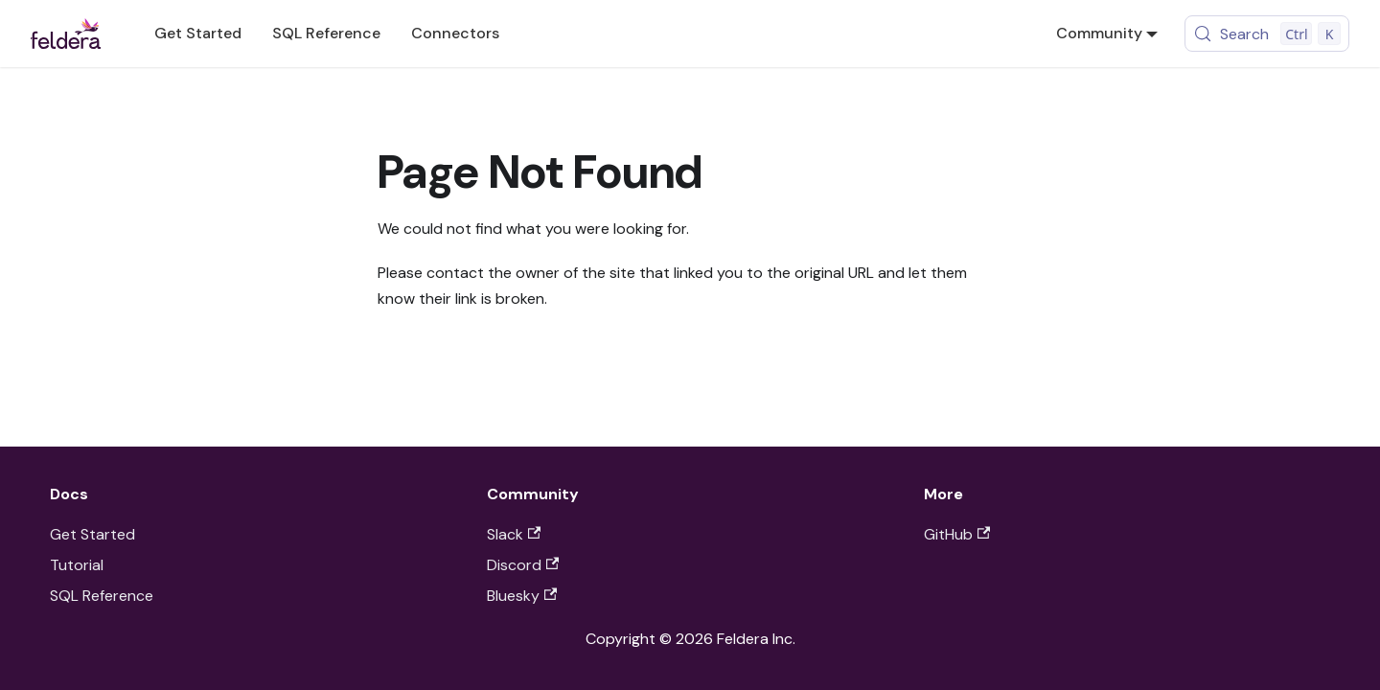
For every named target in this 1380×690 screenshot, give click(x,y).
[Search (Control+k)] (1266, 33)
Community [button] (1099, 33)
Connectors (455, 33)
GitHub (957, 534)
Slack (513, 534)
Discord (523, 565)
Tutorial (77, 565)
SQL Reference (326, 33)
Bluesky (522, 596)
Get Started (198, 33)
